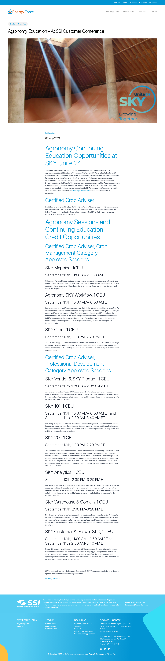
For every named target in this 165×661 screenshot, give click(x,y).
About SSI (116, 2)
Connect (77, 629)
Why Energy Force (23, 624)
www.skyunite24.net (53, 578)
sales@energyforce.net (139, 605)
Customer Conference (148, 2)
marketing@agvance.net (80, 190)
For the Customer (52, 629)
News (125, 2)
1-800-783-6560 (138, 602)
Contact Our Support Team (84, 634)
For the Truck (50, 624)
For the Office (50, 626)
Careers (133, 2)
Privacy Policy (112, 654)
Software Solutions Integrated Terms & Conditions (84, 654)
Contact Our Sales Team (83, 631)
